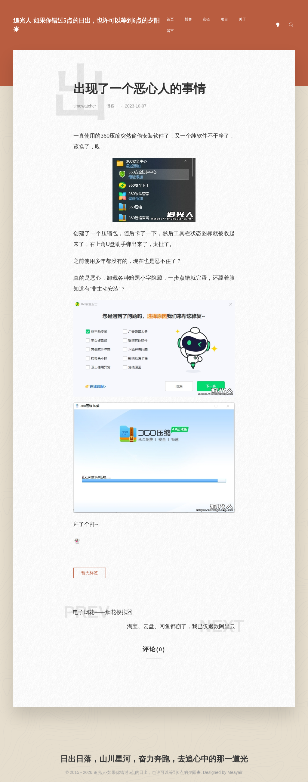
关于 (242, 19)
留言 (170, 31)
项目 (224, 19)
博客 (188, 19)
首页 (170, 19)
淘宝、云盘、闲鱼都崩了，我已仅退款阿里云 (181, 626)
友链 (206, 19)
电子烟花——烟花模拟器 (102, 612)
